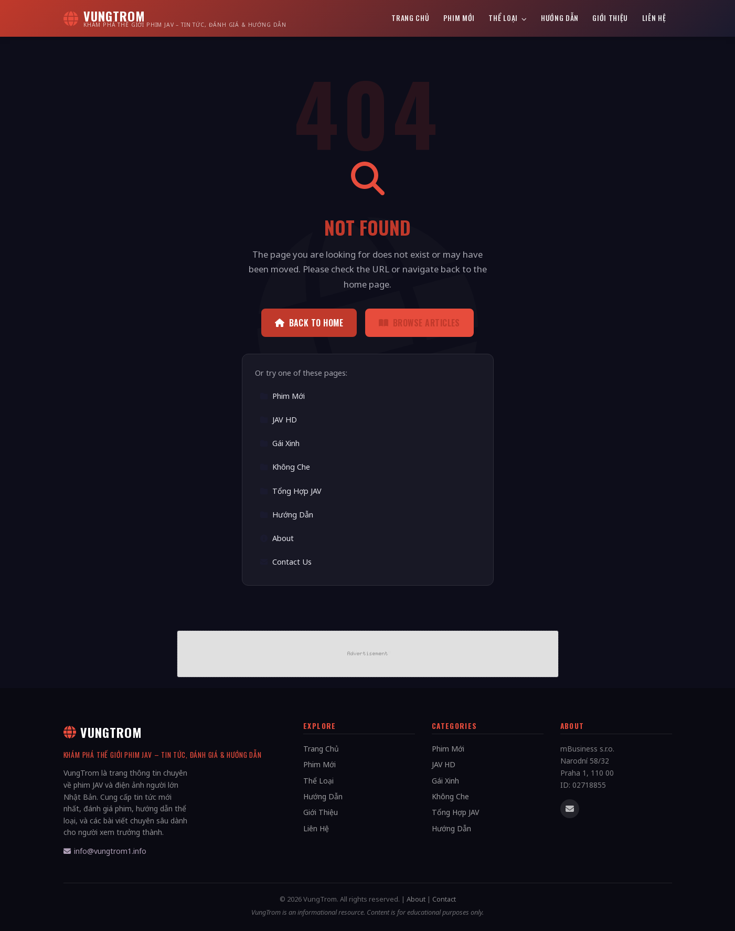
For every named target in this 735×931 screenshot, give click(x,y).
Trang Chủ (410, 18)
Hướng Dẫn (560, 18)
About (277, 538)
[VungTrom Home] (175, 18)
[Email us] (569, 808)
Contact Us (286, 562)
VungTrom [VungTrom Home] (103, 732)
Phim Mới (459, 18)
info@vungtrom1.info (104, 851)
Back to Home (309, 322)
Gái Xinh (280, 443)
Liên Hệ (654, 18)
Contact (444, 899)
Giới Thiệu (610, 18)
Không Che (285, 467)
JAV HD (278, 420)
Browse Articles (419, 322)
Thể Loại (507, 18)
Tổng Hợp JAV (291, 491)
